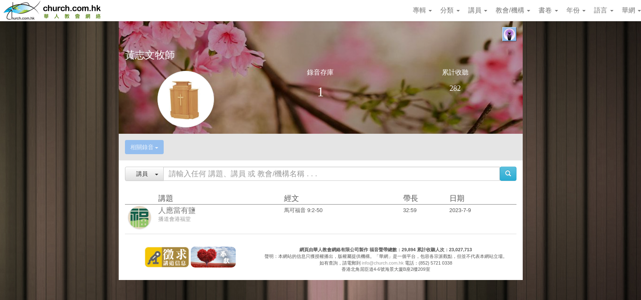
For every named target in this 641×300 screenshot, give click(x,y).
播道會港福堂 (174, 219)
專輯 (422, 10)
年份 (576, 10)
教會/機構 (513, 10)
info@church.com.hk (383, 262)
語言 (603, 10)
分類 (449, 10)
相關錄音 (144, 147)
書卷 (548, 10)
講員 (477, 10)
